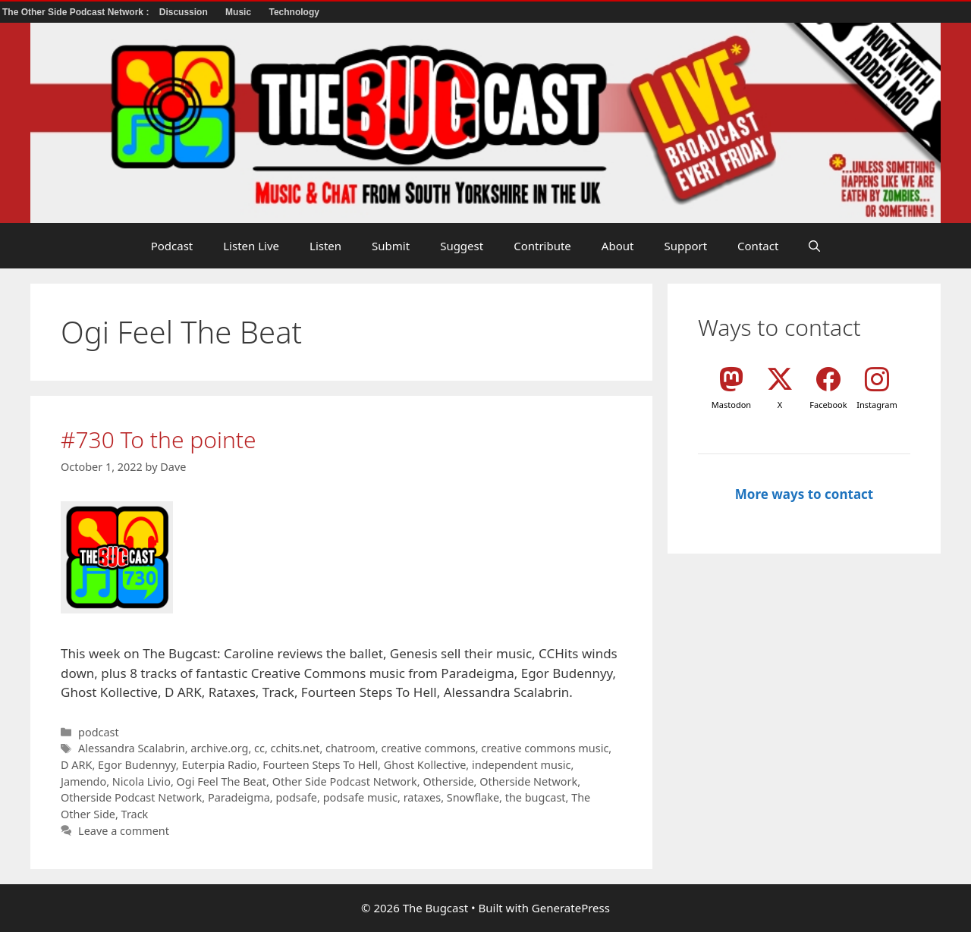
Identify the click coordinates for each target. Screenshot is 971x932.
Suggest (461, 245)
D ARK (76, 765)
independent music (521, 765)
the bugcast (535, 797)
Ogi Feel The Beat (222, 781)
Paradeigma (239, 797)
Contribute (542, 245)
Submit (391, 245)
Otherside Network (528, 781)
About (618, 245)
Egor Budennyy (137, 765)
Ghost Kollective (425, 765)
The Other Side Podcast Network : (77, 12)
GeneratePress (571, 907)
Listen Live (251, 245)
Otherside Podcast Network (131, 797)
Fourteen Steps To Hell (320, 765)
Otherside (448, 781)
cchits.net (295, 748)
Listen (325, 245)
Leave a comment (123, 831)
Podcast (172, 245)
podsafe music (360, 797)
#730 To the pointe (158, 439)
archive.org (219, 748)
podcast (98, 732)
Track (135, 814)
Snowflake (473, 797)
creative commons (428, 748)
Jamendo (83, 781)
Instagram (876, 404)
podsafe (296, 797)
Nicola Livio (141, 781)
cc (259, 748)
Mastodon (731, 404)
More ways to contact (804, 494)
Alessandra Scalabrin (131, 748)
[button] (814, 245)
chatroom (350, 748)
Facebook (828, 404)
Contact (757, 245)
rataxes (423, 797)
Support (685, 245)
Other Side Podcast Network (344, 781)
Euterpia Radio (218, 765)
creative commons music (544, 748)
